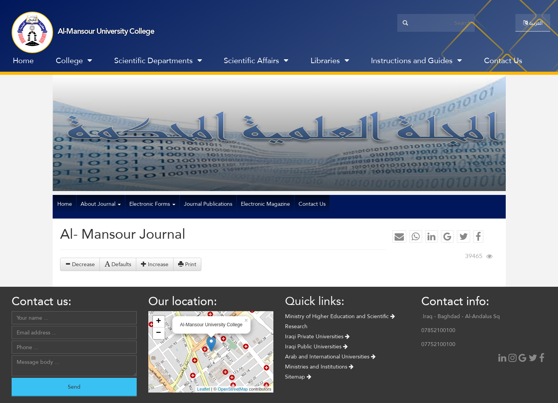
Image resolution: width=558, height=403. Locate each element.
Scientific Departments (158, 60)
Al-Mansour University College (106, 31)
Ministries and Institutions (319, 367)
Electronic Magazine (265, 204)
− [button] (158, 333)
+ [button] (158, 321)
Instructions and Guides (416, 60)
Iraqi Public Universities (316, 346)
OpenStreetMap (233, 389)
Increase (154, 264)
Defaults (118, 264)
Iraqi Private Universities (317, 336)
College (74, 60)
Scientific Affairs (256, 60)
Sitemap (298, 377)
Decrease (80, 264)
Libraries (330, 60)
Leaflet (203, 389)
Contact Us (503, 60)
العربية (533, 23)
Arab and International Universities (330, 356)
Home (23, 60)
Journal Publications (208, 204)
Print (187, 264)
